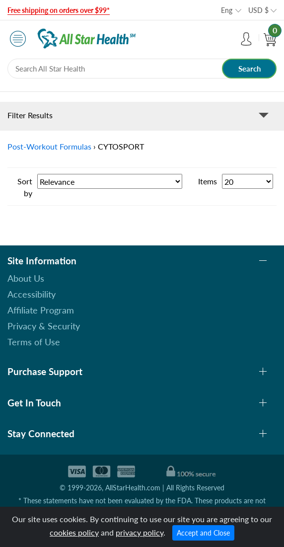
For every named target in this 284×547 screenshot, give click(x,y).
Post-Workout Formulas (49, 146)
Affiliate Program (40, 310)
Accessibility (31, 294)
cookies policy (74, 532)
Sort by (24, 187)
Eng (226, 10)
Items (207, 181)
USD (258, 10)
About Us (25, 278)
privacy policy (139, 532)
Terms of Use (33, 341)
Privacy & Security (43, 325)
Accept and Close (203, 533)
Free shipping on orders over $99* (58, 10)
